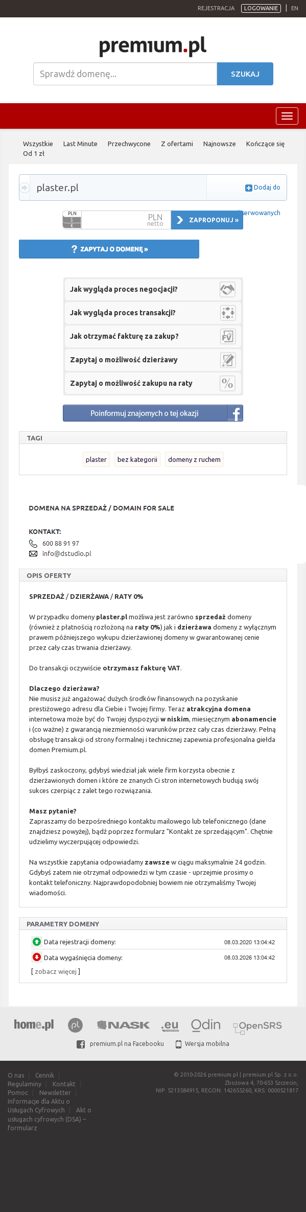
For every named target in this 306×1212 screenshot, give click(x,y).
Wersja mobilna (202, 1043)
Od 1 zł (33, 153)
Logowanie (261, 8)
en (294, 8)
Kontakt (64, 1084)
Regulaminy (24, 1084)
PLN (72, 213)
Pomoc (18, 1092)
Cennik (44, 1075)
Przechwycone (129, 143)
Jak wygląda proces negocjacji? (124, 289)
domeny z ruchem (194, 459)
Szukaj (245, 73)
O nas (16, 1075)
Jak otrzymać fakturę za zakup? (124, 336)
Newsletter (55, 1092)
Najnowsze (219, 143)
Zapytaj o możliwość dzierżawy (124, 360)
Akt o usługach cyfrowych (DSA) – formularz (49, 1119)
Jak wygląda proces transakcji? (123, 313)
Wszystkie (38, 143)
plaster (96, 459)
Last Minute (80, 143)
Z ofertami (177, 143)
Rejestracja (216, 8)
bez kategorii (137, 459)
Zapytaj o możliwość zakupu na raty (131, 383)
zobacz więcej (56, 971)
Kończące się (265, 143)
